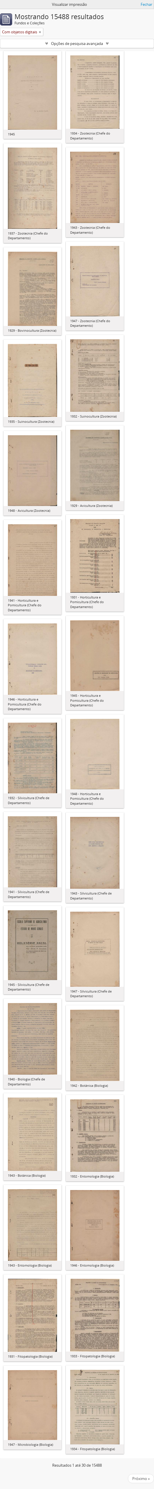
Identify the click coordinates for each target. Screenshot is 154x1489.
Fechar (146, 4)
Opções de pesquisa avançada (77, 43)
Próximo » (141, 1478)
